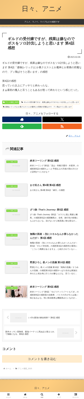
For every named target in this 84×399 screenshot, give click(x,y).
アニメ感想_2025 (10, 102)
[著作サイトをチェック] (22, 119)
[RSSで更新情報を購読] (62, 126)
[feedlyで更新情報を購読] (22, 126)
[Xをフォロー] (62, 119)
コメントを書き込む (42, 359)
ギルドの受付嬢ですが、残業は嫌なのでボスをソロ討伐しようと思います (50, 102)
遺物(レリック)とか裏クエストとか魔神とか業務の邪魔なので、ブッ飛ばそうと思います (37, 107)
